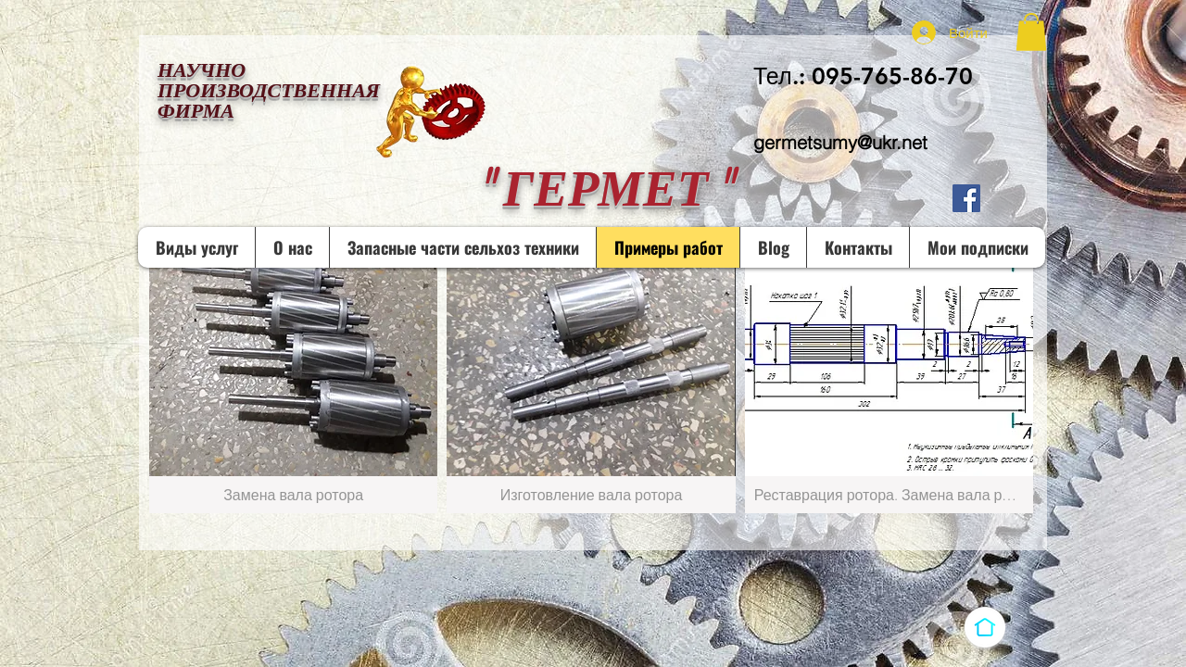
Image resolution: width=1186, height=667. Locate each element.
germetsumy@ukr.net (840, 142)
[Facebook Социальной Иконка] (966, 198)
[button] (1031, 32)
